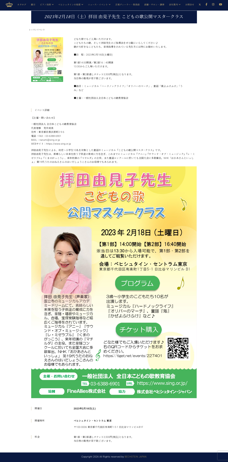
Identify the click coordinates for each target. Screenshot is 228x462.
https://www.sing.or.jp (58, 143)
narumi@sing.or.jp (49, 140)
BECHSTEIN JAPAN (136, 456)
